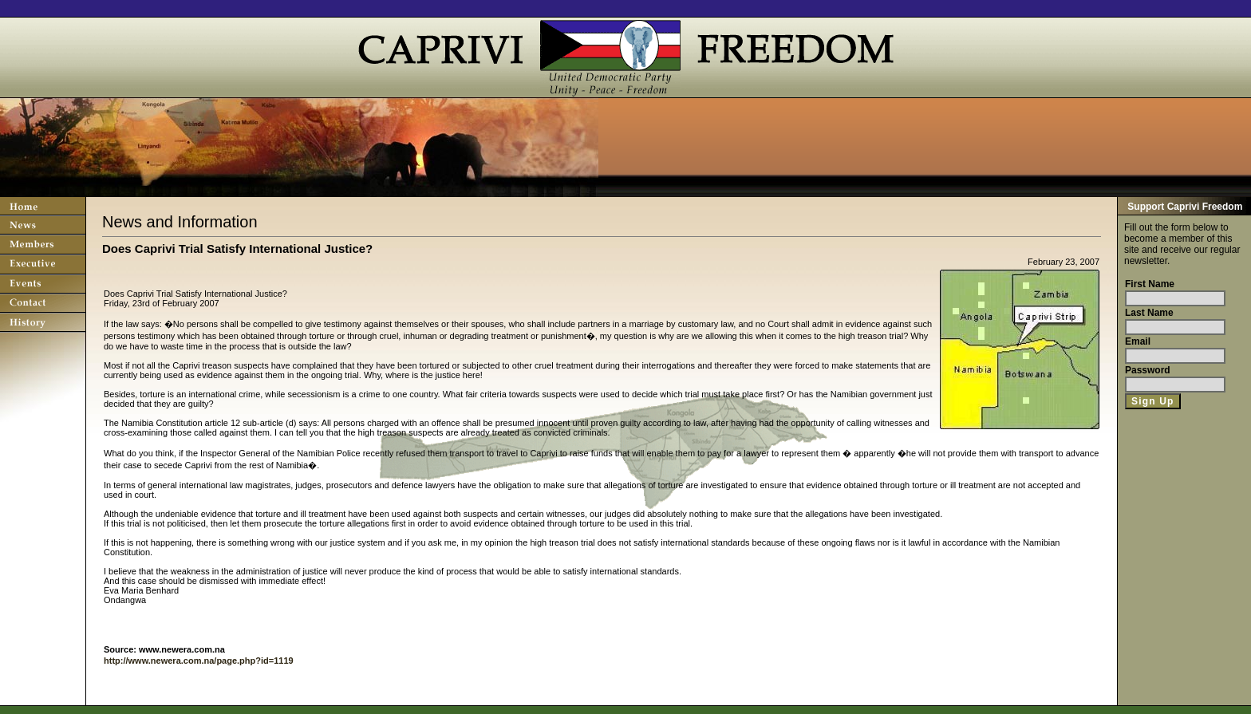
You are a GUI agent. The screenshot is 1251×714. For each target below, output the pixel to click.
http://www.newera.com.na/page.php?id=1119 (199, 660)
